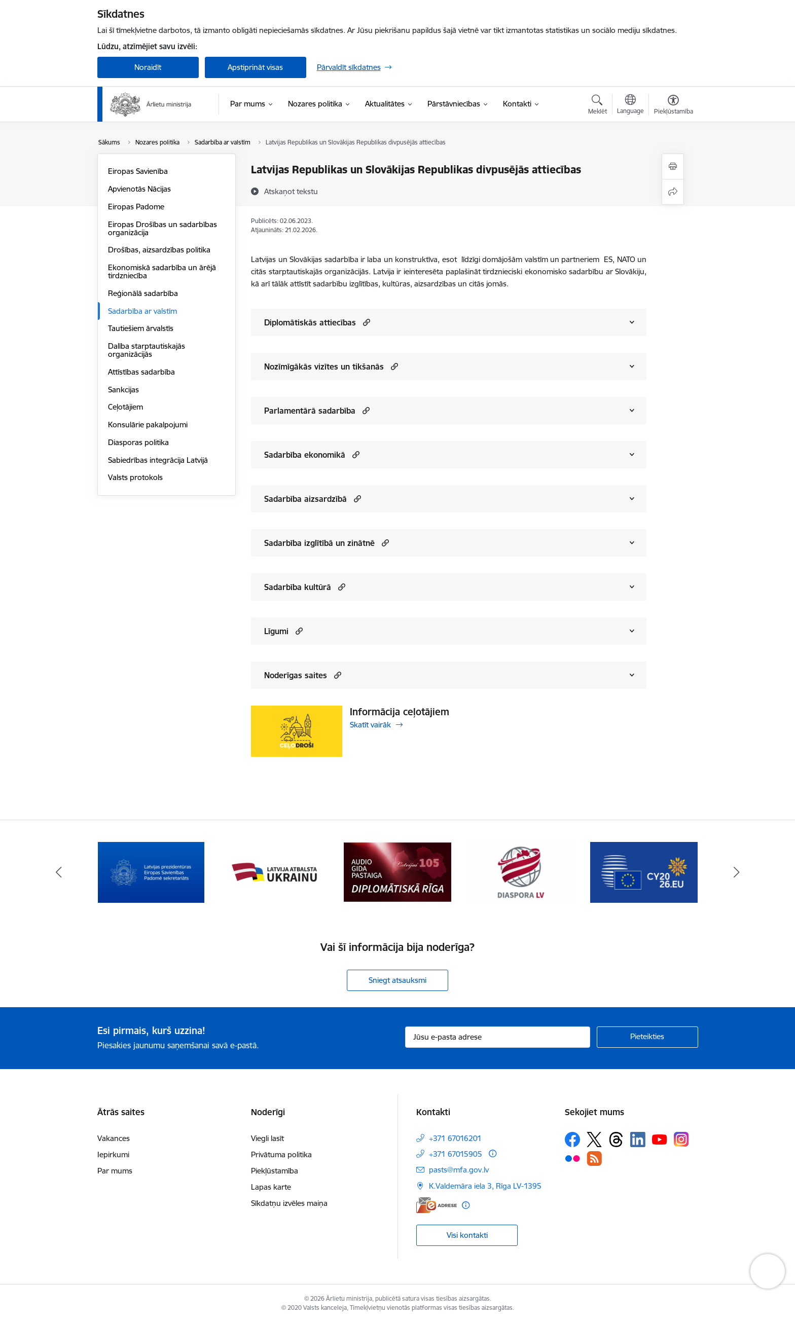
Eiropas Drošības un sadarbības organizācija (162, 228)
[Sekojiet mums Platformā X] (594, 1139)
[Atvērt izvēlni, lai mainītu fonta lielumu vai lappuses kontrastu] (673, 106)
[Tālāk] (737, 872)
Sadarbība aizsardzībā (305, 499)
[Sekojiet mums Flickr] (572, 1158)
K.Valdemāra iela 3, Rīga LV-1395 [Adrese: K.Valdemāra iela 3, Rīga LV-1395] (485, 1186)
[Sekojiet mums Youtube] (659, 1139)
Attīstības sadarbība (141, 372)
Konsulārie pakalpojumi (148, 424)
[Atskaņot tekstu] (291, 191)
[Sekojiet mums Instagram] (681, 1139)
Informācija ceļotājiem (399, 712)
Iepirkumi (113, 1154)
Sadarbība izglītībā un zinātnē (319, 543)
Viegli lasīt (267, 1138)
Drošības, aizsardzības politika (159, 249)
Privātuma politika (281, 1154)
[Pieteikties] (647, 1037)
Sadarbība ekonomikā (304, 455)
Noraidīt (147, 67)
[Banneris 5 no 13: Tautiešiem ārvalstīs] (644, 871)
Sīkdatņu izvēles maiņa (289, 1203)
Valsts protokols (135, 477)
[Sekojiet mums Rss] (594, 1158)
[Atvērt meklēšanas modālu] (597, 106)
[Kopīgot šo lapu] (672, 191)
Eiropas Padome (136, 206)
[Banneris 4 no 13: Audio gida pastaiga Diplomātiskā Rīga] (520, 871)
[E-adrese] (436, 1205)
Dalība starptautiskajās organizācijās (146, 350)
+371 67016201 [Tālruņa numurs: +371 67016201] (455, 1138)
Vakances (113, 1138)
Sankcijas (123, 389)
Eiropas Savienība (138, 171)
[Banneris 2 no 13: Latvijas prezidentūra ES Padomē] (274, 871)
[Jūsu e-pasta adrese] (497, 1037)
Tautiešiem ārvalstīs (140, 328)
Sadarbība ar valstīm (142, 311)
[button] (365, 322)
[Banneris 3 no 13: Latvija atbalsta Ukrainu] (397, 871)
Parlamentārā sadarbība (309, 411)
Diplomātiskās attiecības (310, 322)
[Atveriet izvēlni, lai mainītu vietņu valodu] (630, 105)
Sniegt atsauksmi (397, 980)
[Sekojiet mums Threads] (616, 1139)
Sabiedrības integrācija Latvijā (158, 460)
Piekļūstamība (274, 1170)
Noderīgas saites (295, 675)
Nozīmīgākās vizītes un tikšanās (324, 366)
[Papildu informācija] (492, 1153)
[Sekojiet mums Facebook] (572, 1139)
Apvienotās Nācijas (139, 189)
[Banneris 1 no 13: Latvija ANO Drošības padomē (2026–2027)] (151, 871)
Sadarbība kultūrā (297, 587)
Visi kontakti (467, 1235)
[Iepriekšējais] (59, 872)
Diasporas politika (138, 442)
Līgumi (276, 631)
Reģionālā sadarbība (143, 293)
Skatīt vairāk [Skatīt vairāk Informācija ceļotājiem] (370, 724)
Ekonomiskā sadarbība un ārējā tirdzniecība (162, 271)
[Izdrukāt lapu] (672, 166)
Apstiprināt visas (255, 67)
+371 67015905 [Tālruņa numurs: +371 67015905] (455, 1154)
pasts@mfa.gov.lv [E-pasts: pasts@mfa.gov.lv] (459, 1169)
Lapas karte (271, 1187)
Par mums (114, 1170)
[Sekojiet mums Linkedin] (637, 1139)
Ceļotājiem (125, 407)
